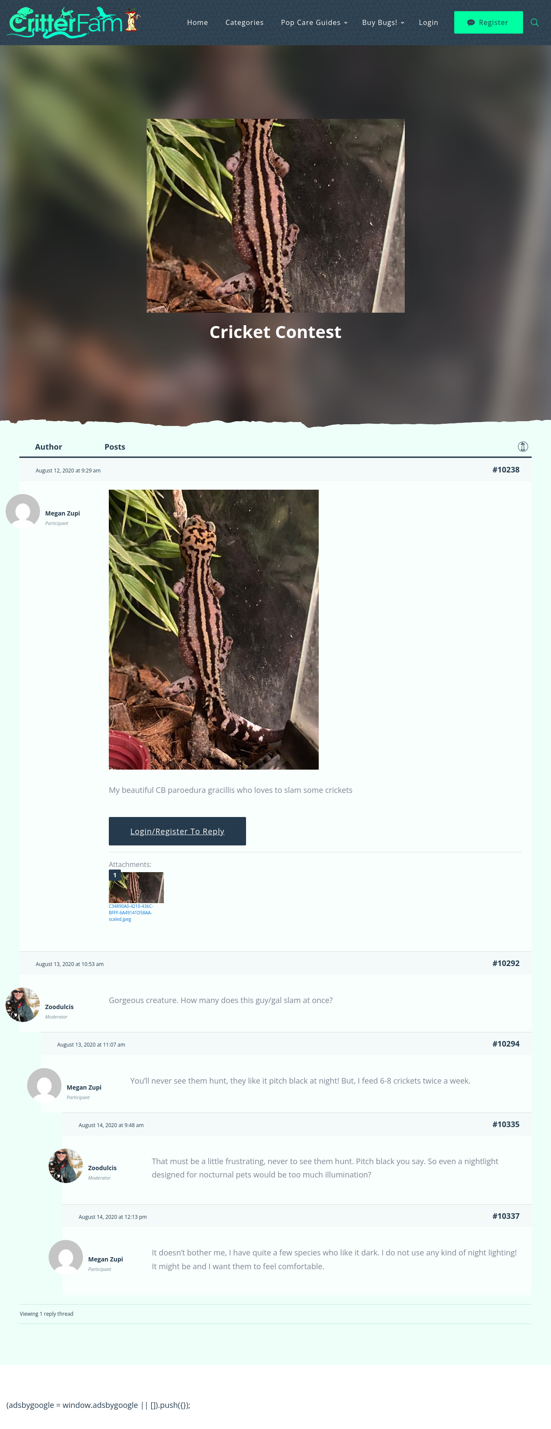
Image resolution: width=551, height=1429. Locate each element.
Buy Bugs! (379, 22)
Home (197, 22)
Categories (244, 22)
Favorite (523, 446)
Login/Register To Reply (177, 831)
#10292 (506, 963)
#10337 (506, 1216)
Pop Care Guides (311, 22)
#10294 (506, 1043)
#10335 (506, 1124)
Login (429, 22)
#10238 (506, 469)
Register (493, 22)
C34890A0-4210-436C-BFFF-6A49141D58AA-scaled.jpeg (131, 912)
